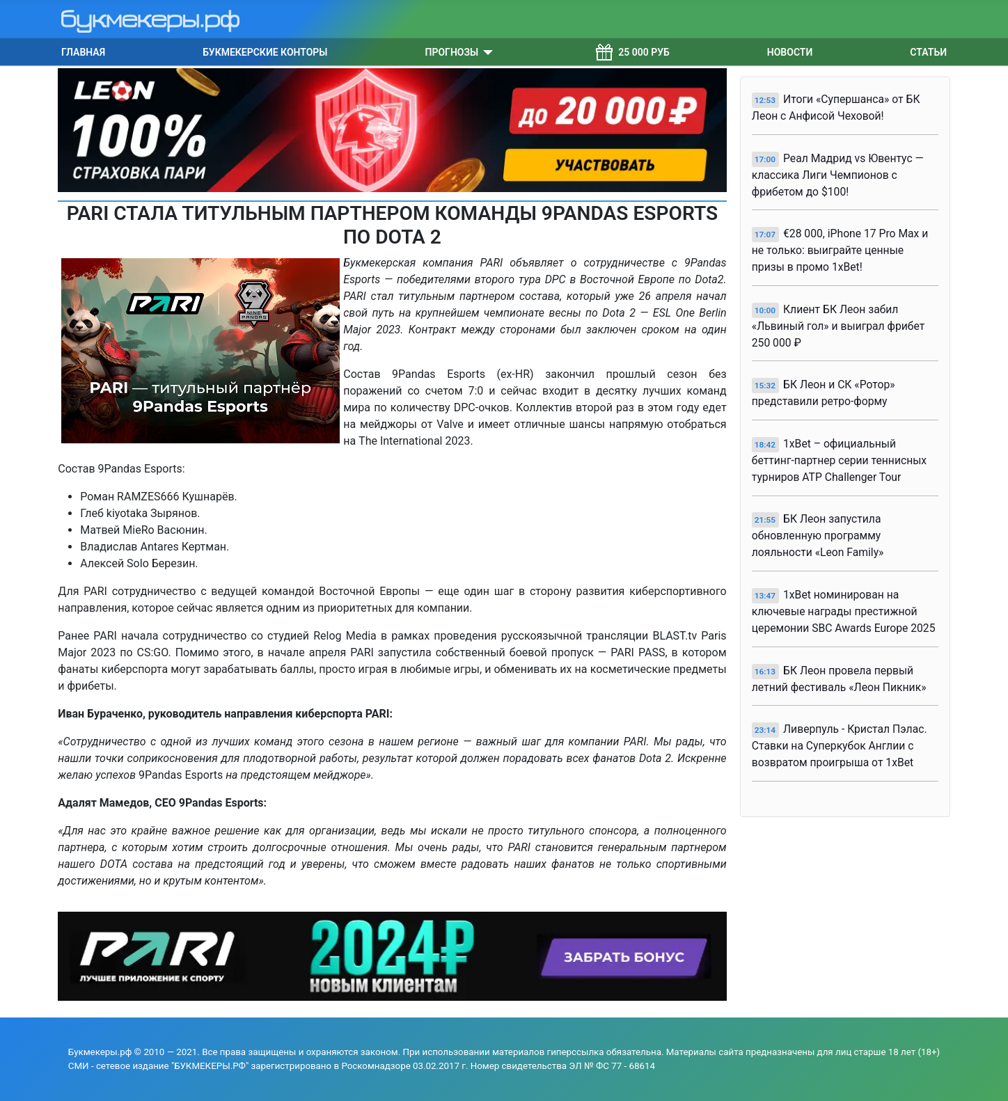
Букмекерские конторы (265, 52)
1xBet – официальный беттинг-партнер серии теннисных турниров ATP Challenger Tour (839, 460)
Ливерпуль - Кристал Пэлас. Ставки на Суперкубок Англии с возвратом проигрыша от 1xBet (839, 745)
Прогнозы (452, 52)
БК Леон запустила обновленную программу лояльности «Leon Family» (818, 535)
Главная (83, 52)
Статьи (928, 52)
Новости (790, 52)
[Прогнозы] (485, 52)
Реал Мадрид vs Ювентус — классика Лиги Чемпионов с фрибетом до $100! (838, 175)
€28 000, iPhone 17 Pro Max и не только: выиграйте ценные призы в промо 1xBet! (840, 250)
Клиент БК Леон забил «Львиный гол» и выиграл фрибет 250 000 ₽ (838, 326)
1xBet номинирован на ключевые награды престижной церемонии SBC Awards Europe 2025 (844, 611)
